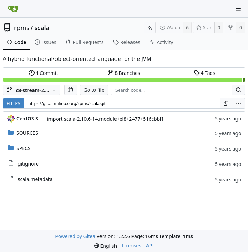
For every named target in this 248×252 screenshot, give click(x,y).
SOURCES (27, 133)
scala (42, 27)
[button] (70, 90)
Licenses (131, 245)
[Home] (13, 8)
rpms (21, 27)
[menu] (238, 103)
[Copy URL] (226, 103)
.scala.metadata (34, 179)
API (150, 245)
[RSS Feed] (150, 27)
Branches (124, 73)
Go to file (94, 89)
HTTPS (13, 103)
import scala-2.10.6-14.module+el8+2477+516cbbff (105, 118)
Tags (204, 73)
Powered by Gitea (75, 236)
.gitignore (27, 163)
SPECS (23, 148)
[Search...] (238, 90)
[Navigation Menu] (238, 8)
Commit (43, 73)
